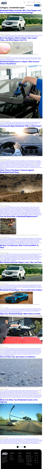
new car (28, 161)
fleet (19, 33)
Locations (12, 453)
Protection (37, 164)
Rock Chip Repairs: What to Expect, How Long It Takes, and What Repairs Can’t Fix (21, 37)
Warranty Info (12, 454)
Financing (23, 2)
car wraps (37, 204)
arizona (7, 164)
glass (25, 161)
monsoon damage (22, 392)
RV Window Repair (25, 122)
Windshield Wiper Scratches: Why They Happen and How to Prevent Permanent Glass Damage (20, 9)
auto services (11, 164)
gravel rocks (33, 205)
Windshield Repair (21, 455)
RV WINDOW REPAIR (14, 211)
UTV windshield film (7, 165)
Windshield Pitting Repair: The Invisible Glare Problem (21, 288)
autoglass (7, 33)
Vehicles (12, 451)
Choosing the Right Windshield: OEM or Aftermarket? (21, 125)
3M (34, 163)
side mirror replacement (19, 162)
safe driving (33, 33)
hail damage (5, 392)
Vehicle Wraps (25, 162)
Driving (10, 33)
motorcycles (9, 206)
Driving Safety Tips (15, 33)
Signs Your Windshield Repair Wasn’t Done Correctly (20, 310)
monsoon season (28, 392)
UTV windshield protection (15, 165)
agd (36, 163)
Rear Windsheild (27, 33)
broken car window (12, 55)
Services (19, 2)
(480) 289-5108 (29, 451)
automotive (20, 160)
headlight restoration (3, 206)
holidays (32, 255)
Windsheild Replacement (12, 34)
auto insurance (11, 160)
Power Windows (32, 161)
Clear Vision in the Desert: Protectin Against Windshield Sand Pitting (17, 169)
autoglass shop (28, 164)
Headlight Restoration (21, 458)
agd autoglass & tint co (4, 255)
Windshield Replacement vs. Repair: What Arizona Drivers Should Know (19, 61)
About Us (14, 2)
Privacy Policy (38, 466)
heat (30, 255)
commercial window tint (33, 251)
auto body (7, 160)
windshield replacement (34, 34)
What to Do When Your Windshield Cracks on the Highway (19, 397)
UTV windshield (38, 392)
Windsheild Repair (5, 34)
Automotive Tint (24, 255)
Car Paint (34, 204)
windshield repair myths (18, 166)
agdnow (4, 164)
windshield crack (34, 438)
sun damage (27, 253)
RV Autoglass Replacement (17, 122)
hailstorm (9, 392)
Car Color (30, 204)
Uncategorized (24, 211)
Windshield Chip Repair (20, 34)
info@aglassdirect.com (30, 453)
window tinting (31, 165)
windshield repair (27, 34)
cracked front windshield (25, 55)
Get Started (39, 2)
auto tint (14, 164)
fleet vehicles (22, 33)
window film (37, 33)
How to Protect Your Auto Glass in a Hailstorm (17, 354)
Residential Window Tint (26, 306)
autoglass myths (23, 164)
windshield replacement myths (35, 166)
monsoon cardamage (15, 392)
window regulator (12, 207)
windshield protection (3, 166)
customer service (7, 252)
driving (1, 210)
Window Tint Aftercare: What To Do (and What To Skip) (19, 244)
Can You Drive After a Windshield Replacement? (19, 214)
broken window (18, 55)
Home (9, 2)
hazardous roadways (3, 122)
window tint (27, 165)
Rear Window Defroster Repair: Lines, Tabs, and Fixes (21, 260)
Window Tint (35, 122)
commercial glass (37, 160)
